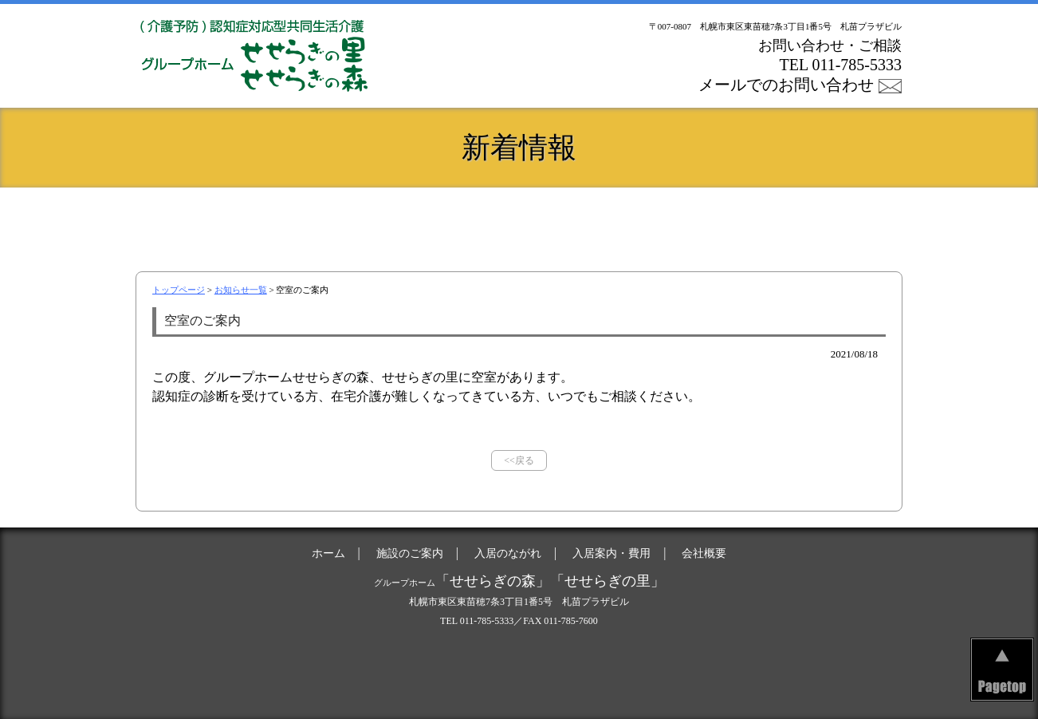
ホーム (264, 219)
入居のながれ (519, 219)
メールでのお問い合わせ (786, 84)
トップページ (178, 289)
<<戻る (519, 460)
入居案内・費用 (646, 219)
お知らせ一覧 (240, 289)
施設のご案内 (391, 219)
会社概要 (774, 219)
